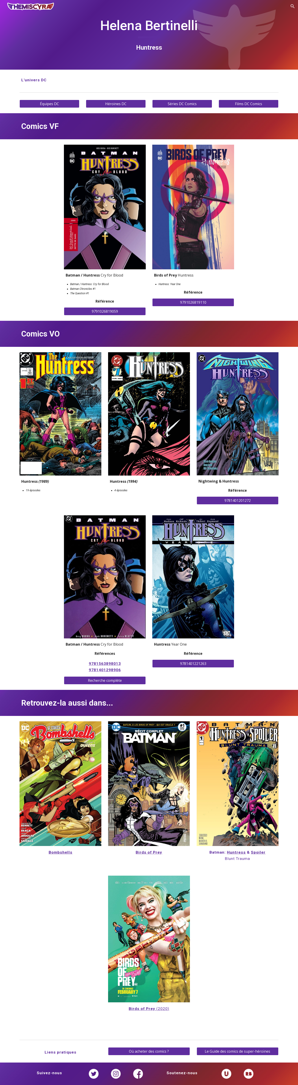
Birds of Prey (149, 852)
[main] (149, 34)
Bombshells (60, 852)
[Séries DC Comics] (182, 104)
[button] (292, 6)
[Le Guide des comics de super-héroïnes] (237, 1051)
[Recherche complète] (105, 680)
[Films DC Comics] (248, 104)
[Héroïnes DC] (115, 104)
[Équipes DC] (49, 104)
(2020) (162, 1008)
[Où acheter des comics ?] (149, 1051)
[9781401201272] (237, 500)
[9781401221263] (193, 664)
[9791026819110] (193, 302)
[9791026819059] (105, 311)
